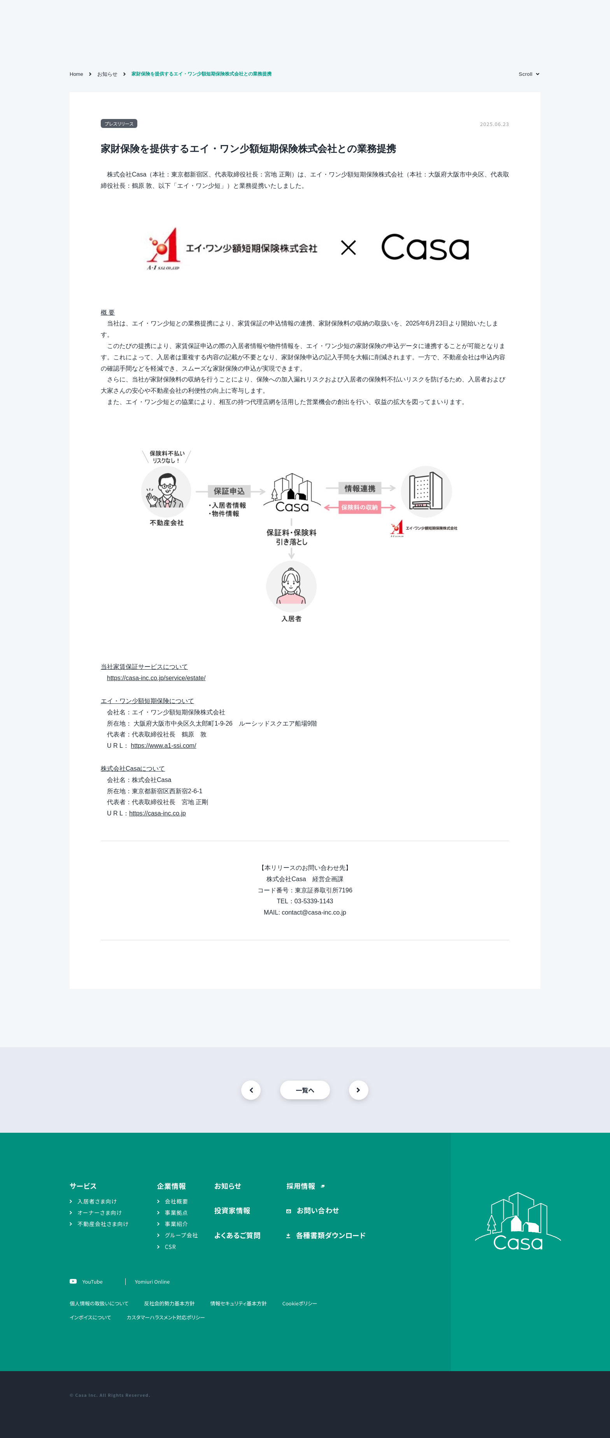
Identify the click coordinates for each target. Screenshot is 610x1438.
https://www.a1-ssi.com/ (163, 745)
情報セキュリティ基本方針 (238, 1303)
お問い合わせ (317, 1210)
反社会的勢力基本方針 (169, 1303)
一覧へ (305, 1090)
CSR (170, 1247)
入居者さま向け (97, 1201)
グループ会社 (181, 1235)
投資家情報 (232, 1210)
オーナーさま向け (99, 1212)
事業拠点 (176, 1212)
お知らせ (228, 1186)
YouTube (92, 1281)
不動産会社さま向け (103, 1224)
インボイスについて (90, 1317)
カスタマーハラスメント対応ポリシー (166, 1317)
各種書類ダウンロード (330, 1235)
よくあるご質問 (237, 1235)
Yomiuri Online (152, 1281)
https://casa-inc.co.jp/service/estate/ (156, 678)
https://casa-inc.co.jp (157, 813)
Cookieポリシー (299, 1303)
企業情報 (171, 1186)
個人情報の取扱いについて (99, 1303)
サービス (83, 1186)
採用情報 (301, 1186)
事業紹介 (176, 1224)
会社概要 (176, 1201)
